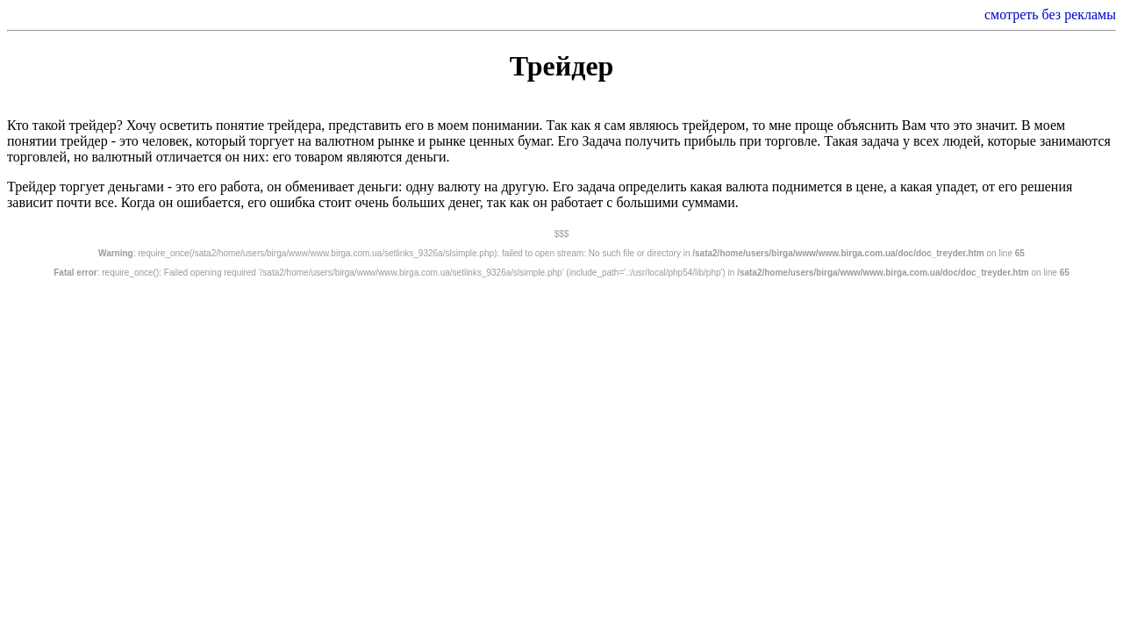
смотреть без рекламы (1050, 14)
